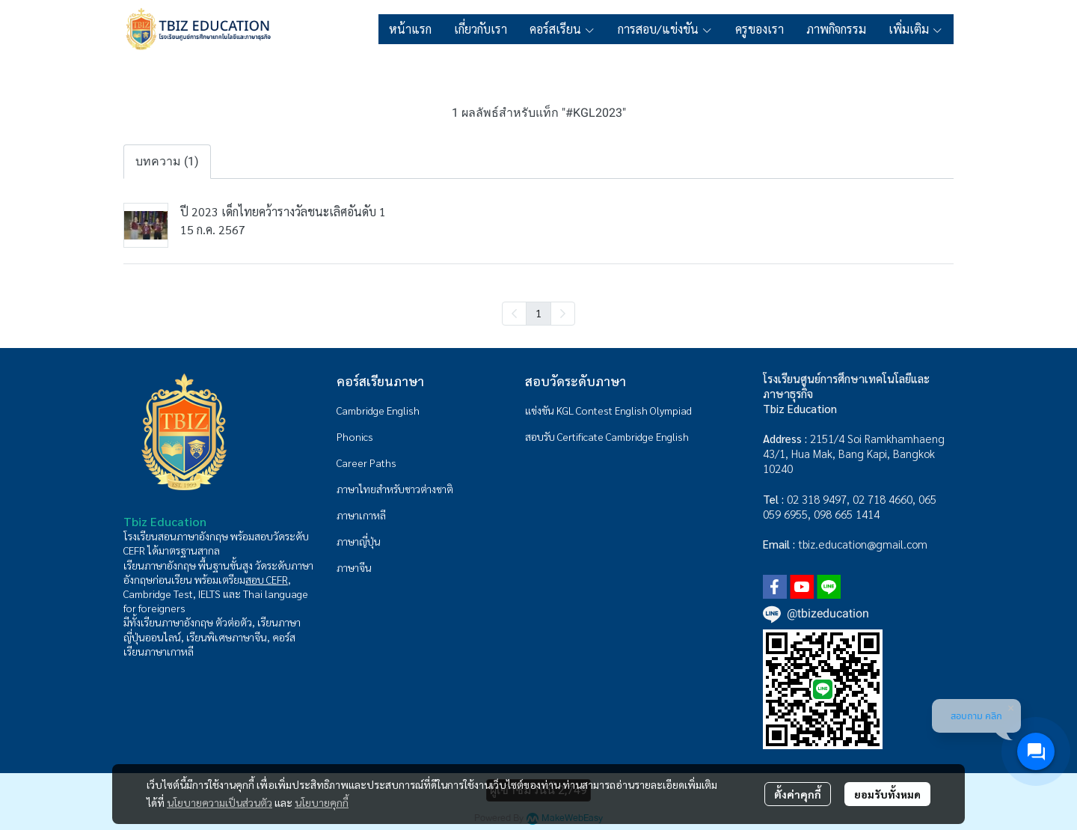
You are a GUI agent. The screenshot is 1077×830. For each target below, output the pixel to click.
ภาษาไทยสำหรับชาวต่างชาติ (395, 488)
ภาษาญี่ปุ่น (359, 541)
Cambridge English (378, 410)
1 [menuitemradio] (538, 313)
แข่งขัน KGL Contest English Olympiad (608, 410)
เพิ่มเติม (916, 29)
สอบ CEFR (266, 579)
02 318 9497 (817, 499)
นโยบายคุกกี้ (322, 802)
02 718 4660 (882, 499)
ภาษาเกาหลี (361, 515)
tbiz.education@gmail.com (862, 544)
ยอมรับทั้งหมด (887, 794)
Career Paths (366, 462)
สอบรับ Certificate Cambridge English (607, 436)
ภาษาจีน (354, 567)
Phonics (355, 436)
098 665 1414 (847, 514)
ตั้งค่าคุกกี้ (797, 794)
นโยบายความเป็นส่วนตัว (219, 802)
